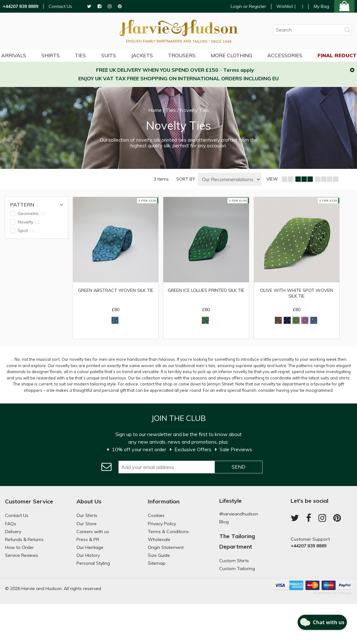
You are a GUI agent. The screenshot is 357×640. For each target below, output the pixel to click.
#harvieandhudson (238, 514)
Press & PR (87, 539)
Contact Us (60, 6)
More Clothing (231, 55)
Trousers (182, 55)
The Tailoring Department (237, 541)
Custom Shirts (234, 560)
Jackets (142, 55)
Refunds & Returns (24, 539)
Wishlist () (289, 6)
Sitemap (157, 563)
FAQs (10, 523)
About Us (88, 501)
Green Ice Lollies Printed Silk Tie (206, 290)
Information (163, 501)
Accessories (284, 55)
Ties (80, 55)
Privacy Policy (162, 523)
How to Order (19, 547)
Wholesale (159, 539)
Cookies (156, 515)
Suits (108, 55)
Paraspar (345, 593)
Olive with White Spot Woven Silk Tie (296, 293)
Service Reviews (21, 555)
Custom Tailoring (237, 568)
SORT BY (185, 179)
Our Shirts (86, 515)
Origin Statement (166, 547)
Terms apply (238, 70)
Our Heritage (89, 547)
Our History (88, 555)
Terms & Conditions (168, 531)
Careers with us (92, 531)
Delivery (13, 531)
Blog (224, 522)
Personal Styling (93, 563)
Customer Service (29, 501)
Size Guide (159, 555)
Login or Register (248, 6)
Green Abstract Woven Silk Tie (115, 290)
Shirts (50, 55)
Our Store (86, 523)
